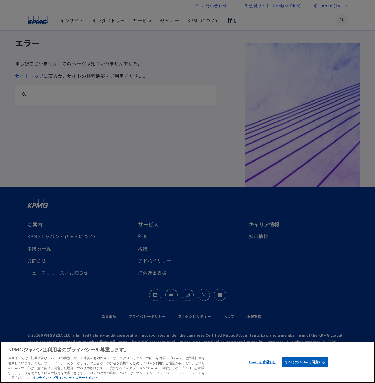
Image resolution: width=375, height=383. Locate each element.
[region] (187, 362)
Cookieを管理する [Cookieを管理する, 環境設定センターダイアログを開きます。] (262, 362)
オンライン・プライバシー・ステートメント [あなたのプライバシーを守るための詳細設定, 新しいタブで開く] (65, 378)
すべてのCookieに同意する (305, 362)
